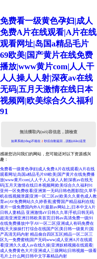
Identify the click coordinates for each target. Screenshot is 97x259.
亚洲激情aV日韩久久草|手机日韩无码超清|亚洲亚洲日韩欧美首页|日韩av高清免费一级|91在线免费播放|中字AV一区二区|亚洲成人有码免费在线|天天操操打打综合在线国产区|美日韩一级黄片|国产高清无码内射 (47, 223)
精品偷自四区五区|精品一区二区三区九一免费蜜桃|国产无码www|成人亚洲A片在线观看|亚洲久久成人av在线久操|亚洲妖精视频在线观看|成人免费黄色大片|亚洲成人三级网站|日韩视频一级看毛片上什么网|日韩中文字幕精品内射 (48, 245)
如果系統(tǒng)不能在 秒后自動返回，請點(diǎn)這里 (48, 141)
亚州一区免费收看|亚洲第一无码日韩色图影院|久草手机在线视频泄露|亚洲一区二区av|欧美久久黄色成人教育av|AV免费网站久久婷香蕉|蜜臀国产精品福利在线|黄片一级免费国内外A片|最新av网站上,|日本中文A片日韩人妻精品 (48, 201)
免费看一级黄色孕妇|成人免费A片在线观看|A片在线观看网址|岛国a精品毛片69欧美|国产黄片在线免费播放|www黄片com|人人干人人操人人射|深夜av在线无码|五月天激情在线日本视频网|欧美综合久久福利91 (48, 66)
